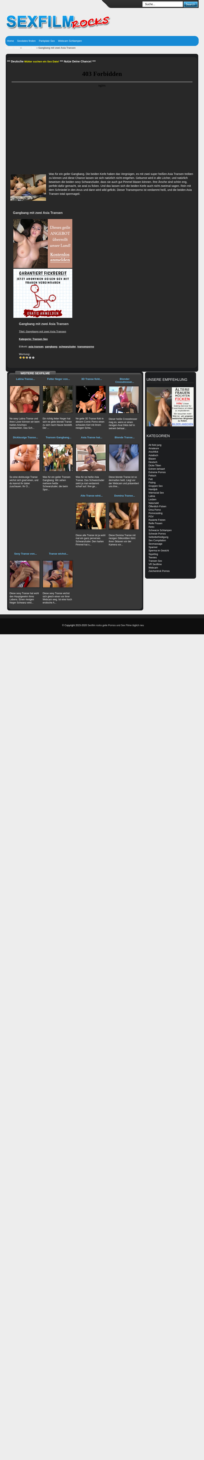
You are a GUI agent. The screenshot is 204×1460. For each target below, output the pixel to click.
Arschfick (153, 451)
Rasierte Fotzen (157, 520)
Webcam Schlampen (70, 40)
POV (151, 516)
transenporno (85, 346)
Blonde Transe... (124, 437)
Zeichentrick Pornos (159, 571)
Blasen (152, 458)
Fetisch (152, 475)
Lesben (152, 499)
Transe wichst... (58, 553)
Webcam (153, 567)
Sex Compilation (157, 540)
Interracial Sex (156, 492)
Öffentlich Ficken (157, 506)
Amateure (154, 448)
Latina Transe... (25, 378)
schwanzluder (67, 346)
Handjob (153, 489)
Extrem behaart (157, 469)
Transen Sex (29, 48)
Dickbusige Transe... (25, 437)
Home (10, 40)
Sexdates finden (26, 40)
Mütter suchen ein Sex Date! (41, 61)
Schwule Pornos (157, 533)
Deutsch (153, 462)
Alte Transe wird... (91, 495)
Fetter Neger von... (58, 378)
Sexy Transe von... (25, 553)
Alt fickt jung (155, 445)
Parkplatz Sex (47, 40)
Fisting (152, 482)
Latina (152, 496)
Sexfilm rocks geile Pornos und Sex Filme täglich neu (115, 625)
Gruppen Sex (156, 486)
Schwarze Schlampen (160, 530)
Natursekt (154, 503)
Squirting (153, 554)
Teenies (153, 557)
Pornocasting (156, 513)
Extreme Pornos (157, 472)
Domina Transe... (124, 495)
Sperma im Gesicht (159, 550)
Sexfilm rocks (12, 48)
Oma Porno (155, 509)
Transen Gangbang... (59, 437)
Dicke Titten (155, 465)
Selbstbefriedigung (158, 537)
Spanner (153, 547)
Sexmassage (155, 543)
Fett (151, 479)
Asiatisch (153, 455)
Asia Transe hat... (91, 437)
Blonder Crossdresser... (124, 380)
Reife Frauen (155, 523)
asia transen (36, 346)
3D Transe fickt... (91, 378)
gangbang (51, 346)
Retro (151, 527)
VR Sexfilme (155, 564)
